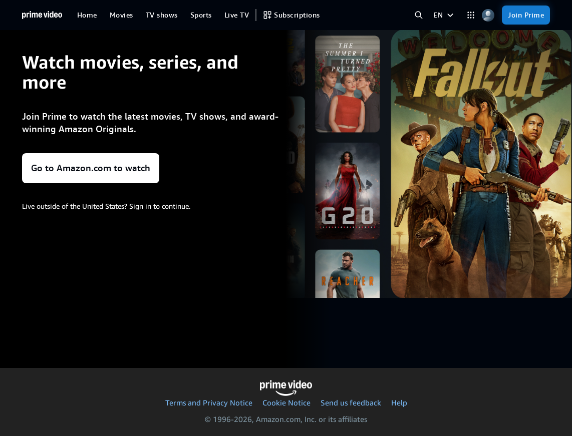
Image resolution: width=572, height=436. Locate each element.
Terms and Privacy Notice (208, 402)
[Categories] (470, 15)
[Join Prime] (526, 15)
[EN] (444, 15)
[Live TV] (236, 15)
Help (399, 402)
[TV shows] (162, 15)
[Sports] (201, 15)
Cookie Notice (286, 402)
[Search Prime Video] (418, 15)
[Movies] (121, 15)
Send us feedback (351, 402)
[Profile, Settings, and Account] (488, 15)
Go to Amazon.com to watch (90, 168)
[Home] (42, 15)
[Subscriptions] (291, 15)
